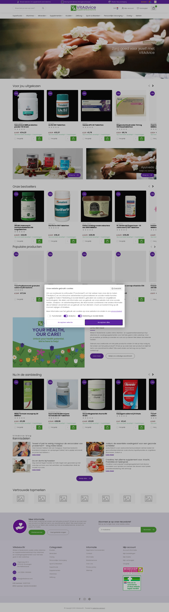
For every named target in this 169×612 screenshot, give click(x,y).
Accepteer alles (104, 322)
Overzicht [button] (116, 288)
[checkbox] (53, 316)
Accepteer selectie (65, 322)
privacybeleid (116, 311)
